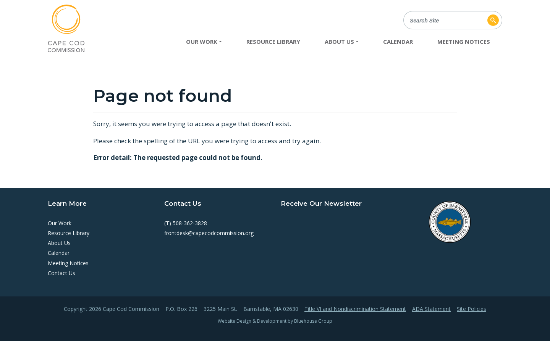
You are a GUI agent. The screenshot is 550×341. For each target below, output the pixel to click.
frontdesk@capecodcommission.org (209, 233)
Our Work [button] (201, 41)
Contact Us (61, 273)
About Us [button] (339, 41)
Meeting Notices (463, 41)
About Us (59, 243)
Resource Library (273, 41)
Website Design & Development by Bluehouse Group (275, 321)
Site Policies (471, 309)
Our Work (59, 223)
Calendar (398, 41)
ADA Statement (431, 309)
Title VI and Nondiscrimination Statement (355, 309)
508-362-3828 (190, 223)
